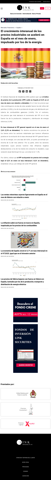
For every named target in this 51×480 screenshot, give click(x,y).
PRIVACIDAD (25, 466)
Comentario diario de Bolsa (35, 1)
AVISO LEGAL (25, 462)
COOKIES (25, 471)
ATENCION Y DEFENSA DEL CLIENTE (25, 457)
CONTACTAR (25, 476)
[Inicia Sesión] (47, 8)
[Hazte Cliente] (42, 8)
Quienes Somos (46, 1)
